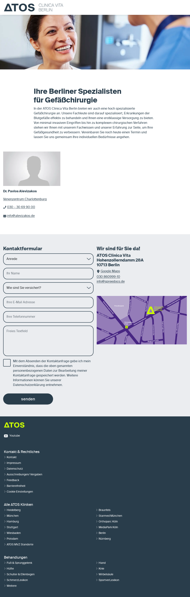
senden (28, 399)
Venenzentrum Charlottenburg (25, 199)
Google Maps (110, 271)
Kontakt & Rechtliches (21, 452)
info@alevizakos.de (21, 216)
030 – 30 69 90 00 (21, 207)
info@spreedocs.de (111, 281)
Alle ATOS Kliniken (18, 505)
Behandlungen (15, 557)
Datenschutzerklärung (29, 385)
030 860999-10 (108, 277)
